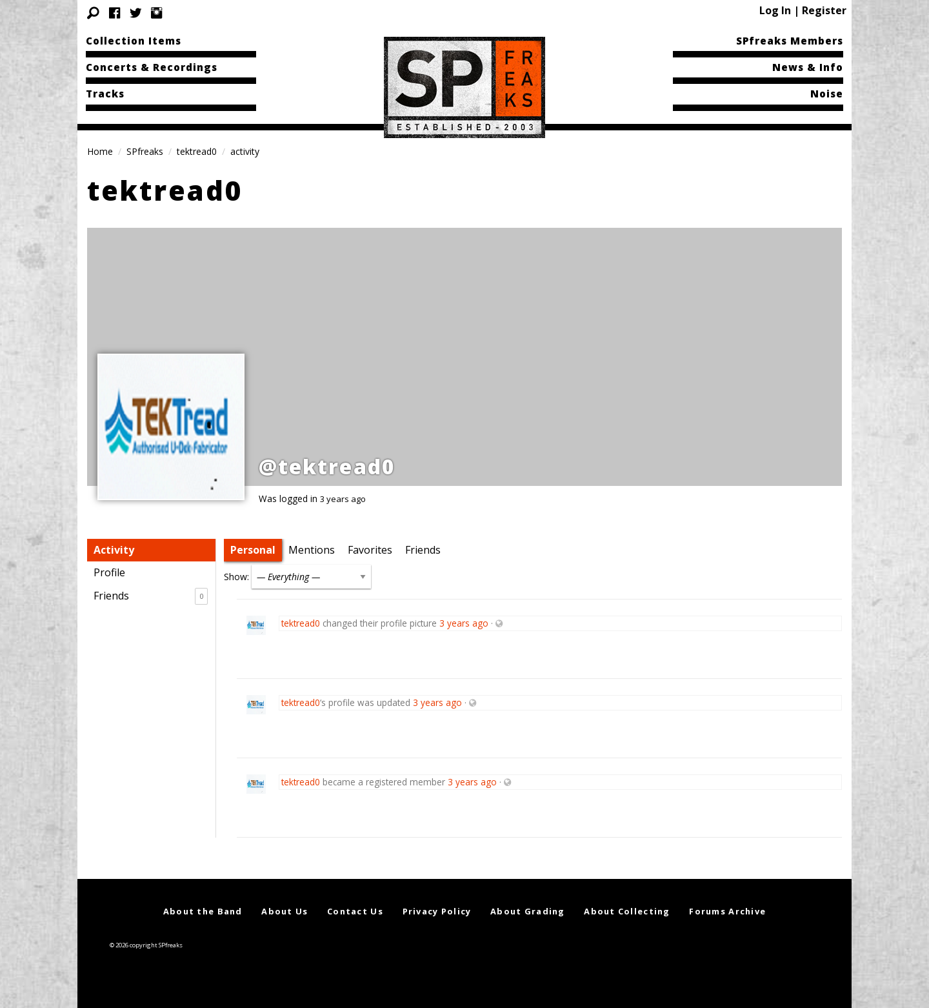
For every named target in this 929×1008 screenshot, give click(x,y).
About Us (284, 911)
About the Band (203, 911)
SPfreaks (144, 151)
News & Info (807, 67)
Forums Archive (727, 911)
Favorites (370, 550)
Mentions (311, 550)
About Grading (527, 911)
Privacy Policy (437, 911)
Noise (826, 93)
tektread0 (197, 151)
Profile (109, 572)
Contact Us (355, 911)
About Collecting (627, 911)
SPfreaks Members (789, 40)
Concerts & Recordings (151, 67)
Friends (151, 596)
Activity (114, 550)
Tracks (105, 93)
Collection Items (133, 40)
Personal (252, 550)
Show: (236, 576)
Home (100, 151)
